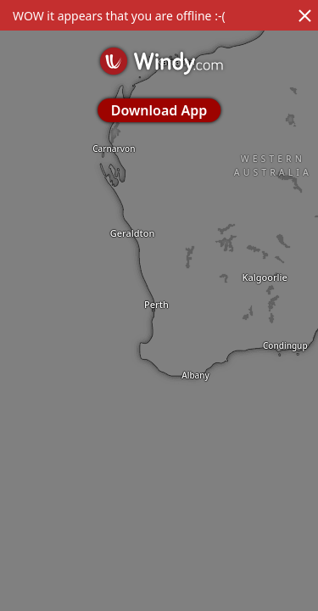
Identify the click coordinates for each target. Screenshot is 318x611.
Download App (159, 110)
